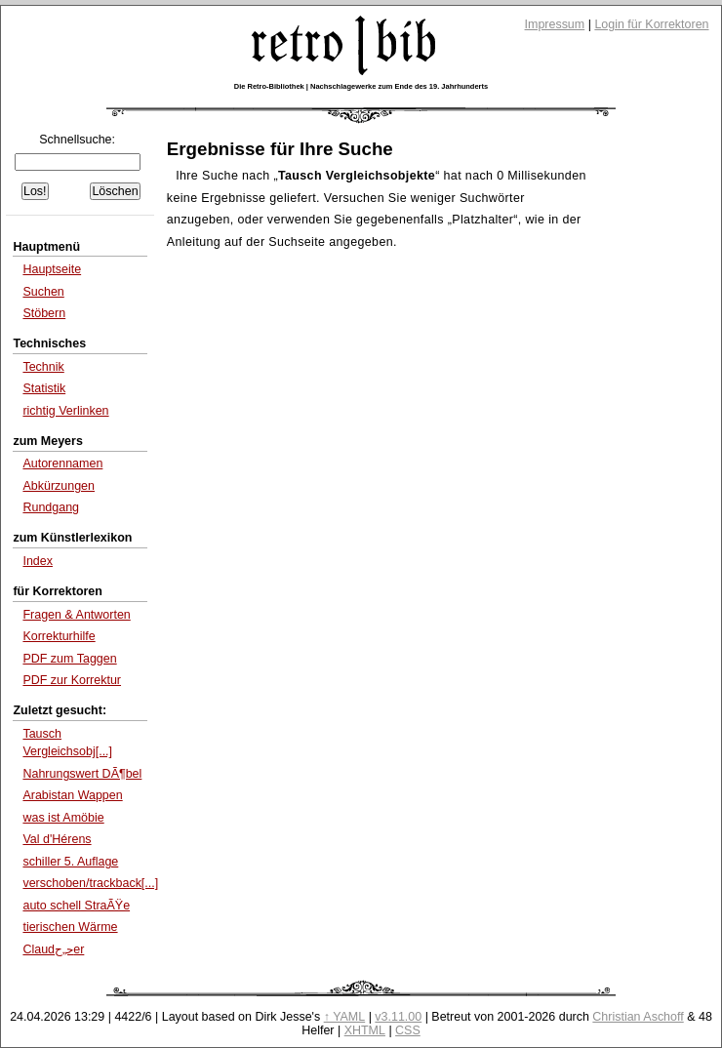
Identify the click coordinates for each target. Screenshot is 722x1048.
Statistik (43, 388)
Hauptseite (51, 269)
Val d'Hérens (56, 839)
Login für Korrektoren (651, 24)
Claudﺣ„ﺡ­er (53, 949)
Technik (42, 367)
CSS (408, 1030)
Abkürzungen (58, 486)
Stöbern (43, 313)
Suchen (42, 292)
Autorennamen (62, 463)
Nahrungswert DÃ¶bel (81, 774)
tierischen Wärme (69, 927)
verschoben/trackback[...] (90, 883)
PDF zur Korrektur (71, 680)
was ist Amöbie (62, 818)
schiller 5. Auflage (70, 861)
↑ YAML (345, 1017)
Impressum (555, 24)
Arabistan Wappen (72, 795)
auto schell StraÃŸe (76, 905)
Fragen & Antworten (76, 615)
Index (37, 561)
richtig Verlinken (65, 411)
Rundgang (50, 507)
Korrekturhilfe (58, 636)
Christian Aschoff (637, 1017)
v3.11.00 (398, 1017)
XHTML (364, 1030)
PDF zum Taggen (69, 658)
